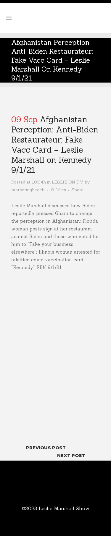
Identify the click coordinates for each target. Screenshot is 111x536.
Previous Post (46, 447)
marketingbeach (27, 189)
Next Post (71, 455)
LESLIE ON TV (67, 182)
